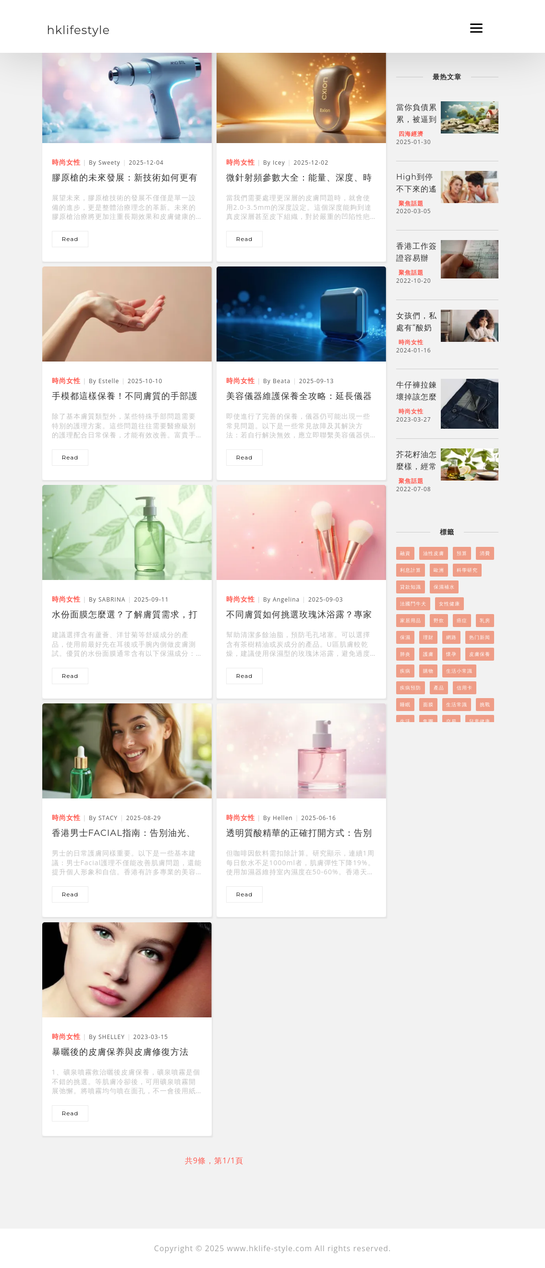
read (70, 238)
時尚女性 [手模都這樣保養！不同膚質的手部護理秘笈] (66, 380)
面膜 (428, 704)
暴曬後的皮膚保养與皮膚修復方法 (120, 1052)
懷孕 (451, 654)
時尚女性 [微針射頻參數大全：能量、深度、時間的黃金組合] (240, 162)
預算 (462, 553)
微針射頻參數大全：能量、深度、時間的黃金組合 (299, 178)
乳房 (485, 620)
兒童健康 (479, 721)
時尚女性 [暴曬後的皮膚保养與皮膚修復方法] (66, 1036)
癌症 (462, 620)
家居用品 (410, 620)
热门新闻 (479, 637)
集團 (428, 721)
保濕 (405, 637)
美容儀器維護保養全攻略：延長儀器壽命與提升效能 (299, 397)
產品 (439, 687)
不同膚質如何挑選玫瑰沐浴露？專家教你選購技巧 (299, 615)
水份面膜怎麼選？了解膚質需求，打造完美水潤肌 (125, 615)
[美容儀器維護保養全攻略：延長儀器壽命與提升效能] (301, 313)
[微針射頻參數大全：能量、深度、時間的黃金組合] (301, 94)
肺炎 (405, 654)
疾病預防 (410, 687)
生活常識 (456, 704)
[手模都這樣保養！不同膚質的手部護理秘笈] (127, 313)
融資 (405, 553)
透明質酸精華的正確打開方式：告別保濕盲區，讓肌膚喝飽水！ (299, 834)
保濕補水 (444, 586)
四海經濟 (411, 134)
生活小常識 (459, 670)
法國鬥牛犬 (413, 603)
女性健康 (449, 603)
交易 (451, 721)
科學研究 (467, 570)
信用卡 (464, 687)
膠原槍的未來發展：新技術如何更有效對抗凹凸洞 (125, 178)
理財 (428, 637)
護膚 (428, 654)
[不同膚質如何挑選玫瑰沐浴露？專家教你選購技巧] (301, 531)
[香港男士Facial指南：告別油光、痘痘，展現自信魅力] (127, 750)
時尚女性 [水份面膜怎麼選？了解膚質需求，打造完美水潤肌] (66, 599)
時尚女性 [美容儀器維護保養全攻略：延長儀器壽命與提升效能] (240, 380)
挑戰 (485, 704)
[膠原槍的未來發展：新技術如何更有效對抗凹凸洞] (127, 94)
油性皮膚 (433, 553)
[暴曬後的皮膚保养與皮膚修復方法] (127, 969)
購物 (428, 670)
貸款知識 (410, 586)
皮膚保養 (479, 654)
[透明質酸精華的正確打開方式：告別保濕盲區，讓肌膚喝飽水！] (301, 750)
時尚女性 (411, 342)
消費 (485, 553)
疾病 (405, 670)
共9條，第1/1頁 (214, 1160)
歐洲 (439, 570)
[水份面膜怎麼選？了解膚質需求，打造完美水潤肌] (127, 531)
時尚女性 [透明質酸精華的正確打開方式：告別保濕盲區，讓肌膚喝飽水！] (240, 817)
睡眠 (405, 704)
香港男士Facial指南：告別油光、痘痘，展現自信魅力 (123, 834)
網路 (451, 637)
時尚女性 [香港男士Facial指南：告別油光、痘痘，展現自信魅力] (66, 817)
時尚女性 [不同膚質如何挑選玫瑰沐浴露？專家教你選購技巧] (240, 599)
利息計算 (410, 570)
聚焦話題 (411, 203)
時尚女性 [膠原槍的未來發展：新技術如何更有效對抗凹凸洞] (66, 162)
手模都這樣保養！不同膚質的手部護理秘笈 (125, 397)
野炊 (439, 620)
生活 (405, 721)
